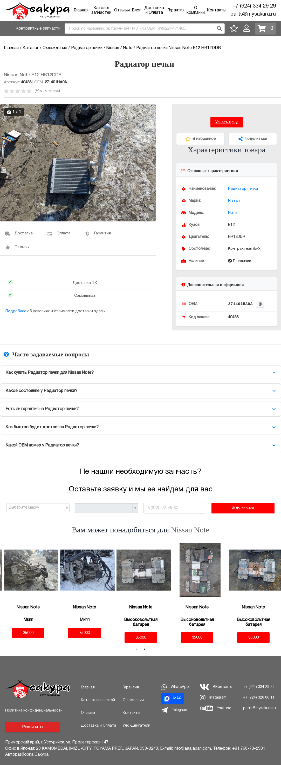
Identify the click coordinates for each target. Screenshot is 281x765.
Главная (81, 10)
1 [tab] (136, 649)
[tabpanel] (28, 590)
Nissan (234, 200)
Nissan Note (190, 529)
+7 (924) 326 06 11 (259, 697)
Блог (136, 10)
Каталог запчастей (98, 700)
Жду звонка (243, 508)
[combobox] (145, 28)
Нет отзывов (47, 91)
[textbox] (36, 508)
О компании (133, 700)
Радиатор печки (243, 189)
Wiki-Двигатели (136, 725)
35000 (28, 633)
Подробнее (15, 311)
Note (232, 213)
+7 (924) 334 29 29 (254, 6)
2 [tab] (144, 649)
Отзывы (122, 10)
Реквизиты (32, 727)
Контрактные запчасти (38, 28)
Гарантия (175, 10)
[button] (151, 108)
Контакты (216, 10)
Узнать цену (226, 122)
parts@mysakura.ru (253, 14)
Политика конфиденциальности (34, 710)
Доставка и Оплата (98, 725)
